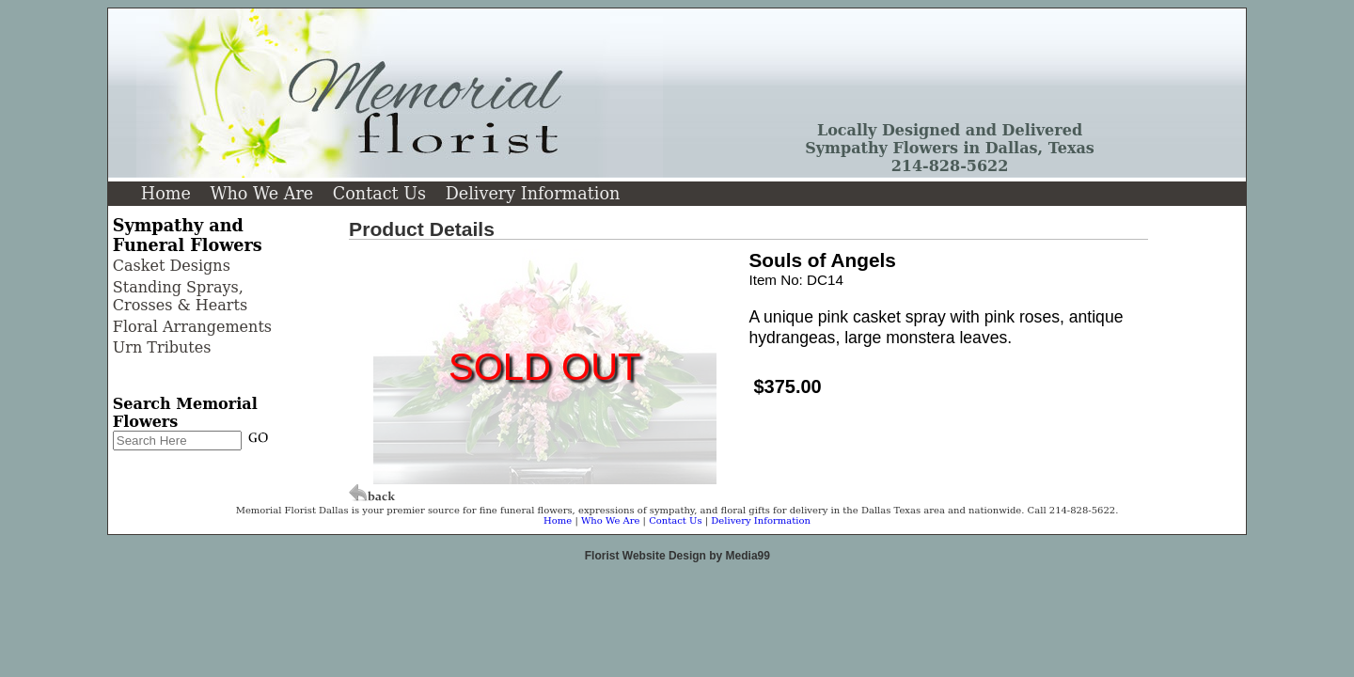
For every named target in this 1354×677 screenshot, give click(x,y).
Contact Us (379, 193)
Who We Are (261, 193)
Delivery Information (533, 193)
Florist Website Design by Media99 (677, 555)
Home (166, 193)
